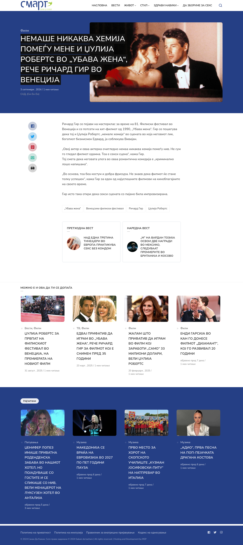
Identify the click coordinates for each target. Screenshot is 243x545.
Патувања (31, 444)
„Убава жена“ (72, 208)
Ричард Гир (136, 208)
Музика (82, 444)
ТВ (78, 329)
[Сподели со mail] (32, 157)
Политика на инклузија (68, 532)
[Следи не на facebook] (210, 532)
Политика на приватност (35, 532)
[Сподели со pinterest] (32, 147)
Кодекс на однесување (152, 532)
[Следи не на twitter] (215, 532)
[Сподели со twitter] (32, 136)
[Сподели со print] (32, 168)
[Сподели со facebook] (32, 126)
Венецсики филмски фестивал (105, 208)
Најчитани (29, 401)
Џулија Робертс (157, 208)
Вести (28, 329)
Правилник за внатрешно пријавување (110, 532)
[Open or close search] (220, 5)
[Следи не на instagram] (221, 532)
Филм (24, 30)
